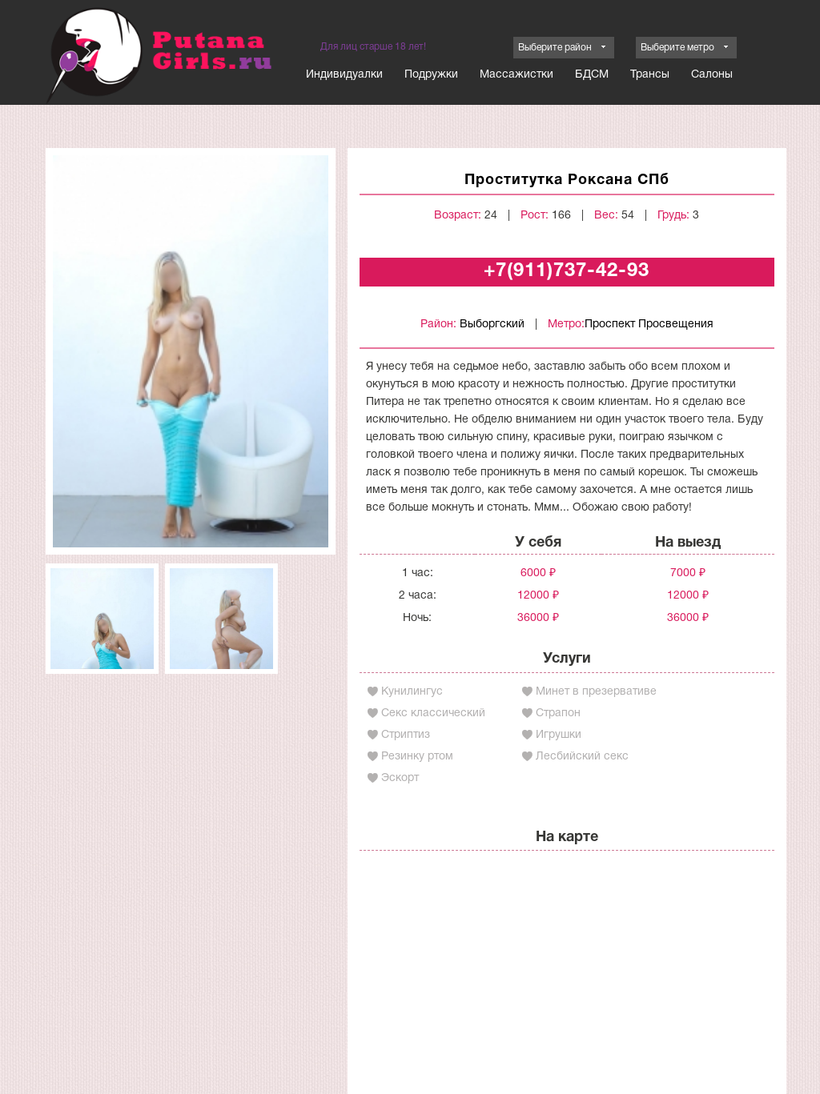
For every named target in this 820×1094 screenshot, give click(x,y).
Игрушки (558, 735)
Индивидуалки (344, 75)
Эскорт (400, 778)
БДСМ (592, 75)
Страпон (558, 713)
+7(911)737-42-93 (566, 271)
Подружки (431, 75)
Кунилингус (412, 692)
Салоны (712, 75)
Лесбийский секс (582, 756)
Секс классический (433, 713)
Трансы (649, 75)
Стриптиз (405, 735)
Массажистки (516, 75)
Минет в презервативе (596, 692)
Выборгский (492, 324)
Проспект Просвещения (649, 324)
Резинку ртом (417, 756)
